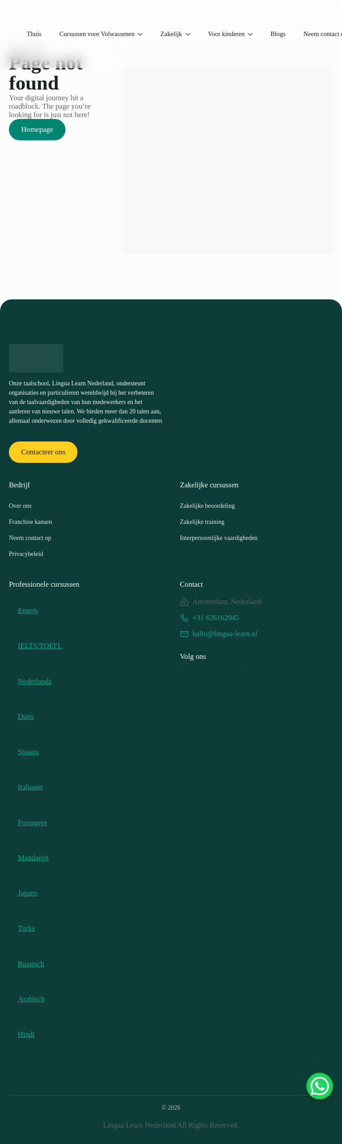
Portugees (32, 822)
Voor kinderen (226, 33)
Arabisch (31, 999)
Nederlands (35, 681)
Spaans (28, 752)
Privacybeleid (26, 554)
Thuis (34, 33)
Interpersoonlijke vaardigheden (219, 538)
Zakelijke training (202, 522)
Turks (26, 928)
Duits (26, 716)
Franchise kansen (30, 522)
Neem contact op (30, 538)
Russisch (31, 964)
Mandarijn (33, 858)
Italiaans (30, 787)
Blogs (277, 33)
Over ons (20, 506)
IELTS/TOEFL (40, 645)
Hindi (26, 1034)
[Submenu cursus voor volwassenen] (142, 34)
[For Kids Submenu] (252, 34)
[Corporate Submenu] (190, 34)
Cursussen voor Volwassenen (96, 33)
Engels (28, 610)
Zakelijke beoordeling (207, 506)
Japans (27, 893)
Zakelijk (171, 33)
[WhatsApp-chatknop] (319, 1086)
